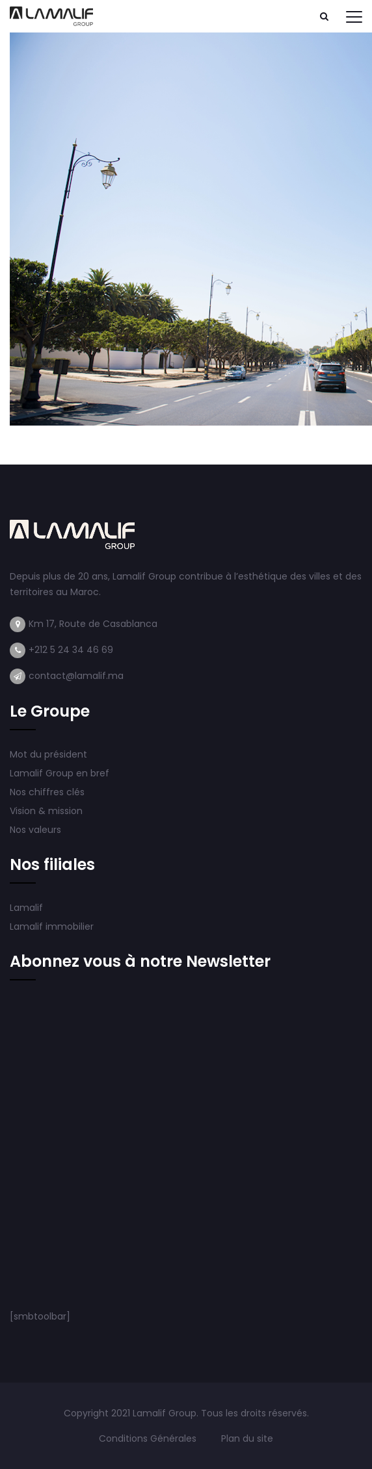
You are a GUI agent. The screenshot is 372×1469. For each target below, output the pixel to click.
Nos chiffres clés (47, 792)
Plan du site (247, 1438)
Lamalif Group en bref (59, 773)
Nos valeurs (37, 829)
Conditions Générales (149, 1438)
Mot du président (48, 754)
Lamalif (26, 907)
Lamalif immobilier (52, 926)
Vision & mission (47, 810)
